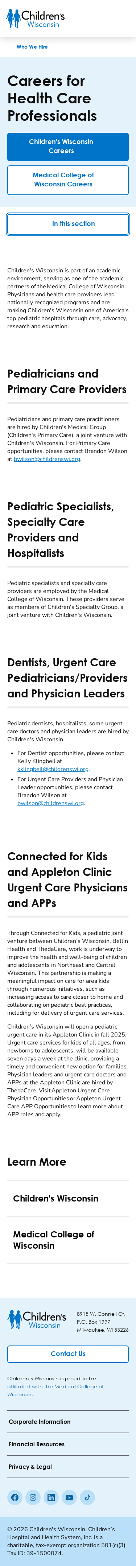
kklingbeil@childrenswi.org (52, 769)
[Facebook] (14, 1497)
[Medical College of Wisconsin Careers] (68, 180)
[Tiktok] (87, 1497)
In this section (68, 224)
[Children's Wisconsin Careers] (68, 147)
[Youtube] (69, 1497)
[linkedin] (51, 1497)
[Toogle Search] (102, 18)
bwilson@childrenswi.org (47, 459)
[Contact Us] (68, 1354)
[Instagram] (33, 1497)
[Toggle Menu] (121, 18)
